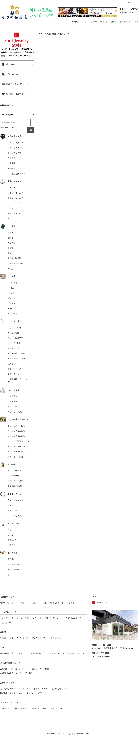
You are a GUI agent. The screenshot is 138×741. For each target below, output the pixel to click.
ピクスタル (12, 303)
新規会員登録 (20, 708)
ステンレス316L (15, 213)
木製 (9, 253)
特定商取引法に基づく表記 (11, 693)
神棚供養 (11, 168)
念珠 (9, 575)
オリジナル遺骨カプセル (18, 441)
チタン (10, 218)
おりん (10, 530)
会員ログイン (6, 708)
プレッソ (11, 298)
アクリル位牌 (13, 333)
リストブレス (13, 505)
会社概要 (4, 669)
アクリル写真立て (15, 338)
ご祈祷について (7, 638)
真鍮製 (10, 233)
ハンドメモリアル (15, 516)
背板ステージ (13, 348)
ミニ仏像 (43, 603)
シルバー (11, 188)
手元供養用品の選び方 (71, 618)
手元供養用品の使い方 (49, 618)
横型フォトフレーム (16, 451)
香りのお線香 (13, 569)
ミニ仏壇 (32, 603)
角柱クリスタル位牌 (16, 436)
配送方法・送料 (40, 688)
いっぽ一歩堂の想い (19, 669)
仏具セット (12, 364)
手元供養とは (10, 64)
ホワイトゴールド (15, 198)
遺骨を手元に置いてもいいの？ (13, 653)
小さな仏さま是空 (15, 481)
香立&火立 (12, 540)
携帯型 (10, 269)
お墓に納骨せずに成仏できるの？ (44, 653)
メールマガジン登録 (38, 708)
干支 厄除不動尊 (15, 486)
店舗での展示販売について (15, 84)
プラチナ (11, 208)
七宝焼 (10, 238)
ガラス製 (11, 243)
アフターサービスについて (74, 653)
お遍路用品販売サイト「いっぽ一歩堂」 (17, 673)
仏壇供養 (11, 163)
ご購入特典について (59, 688)
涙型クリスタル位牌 (16, 426)
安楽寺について (38, 638)
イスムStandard (14, 471)
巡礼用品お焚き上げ (16, 173)
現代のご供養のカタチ (26, 618)
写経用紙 (11, 559)
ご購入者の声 (10, 74)
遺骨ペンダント (7, 603)
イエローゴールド (15, 193)
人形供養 (11, 158)
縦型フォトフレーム (16, 446)
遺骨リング (12, 510)
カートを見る (102, 602)
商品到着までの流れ (8, 688)
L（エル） (12, 293)
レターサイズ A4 (15, 148)
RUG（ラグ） (14, 308)
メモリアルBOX (14, 343)
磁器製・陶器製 (14, 258)
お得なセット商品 (15, 457)
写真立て (11, 545)
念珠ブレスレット (15, 500)
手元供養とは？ (7, 618)
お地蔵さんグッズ (15, 564)
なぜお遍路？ (22, 638)
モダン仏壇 (12, 314)
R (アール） (13, 283)
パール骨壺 (12, 401)
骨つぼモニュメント (16, 412)
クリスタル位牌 (14, 328)
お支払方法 (25, 688)
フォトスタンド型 (15, 263)
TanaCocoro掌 (14, 476)
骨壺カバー (12, 406)
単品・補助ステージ (16, 353)
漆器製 (10, 248)
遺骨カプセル (13, 374)
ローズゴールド (14, 203)
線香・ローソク (14, 369)
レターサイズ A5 (15, 143)
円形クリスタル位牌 (16, 431)
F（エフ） (12, 288)
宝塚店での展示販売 (40, 669)
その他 (71, 603)
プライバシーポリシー (36, 693)
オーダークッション (16, 358)
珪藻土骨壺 (12, 396)
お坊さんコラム (55, 638)
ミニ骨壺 (21, 603)
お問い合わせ (56, 708)
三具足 (10, 535)
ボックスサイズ (14, 153)
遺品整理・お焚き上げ (14, 94)
